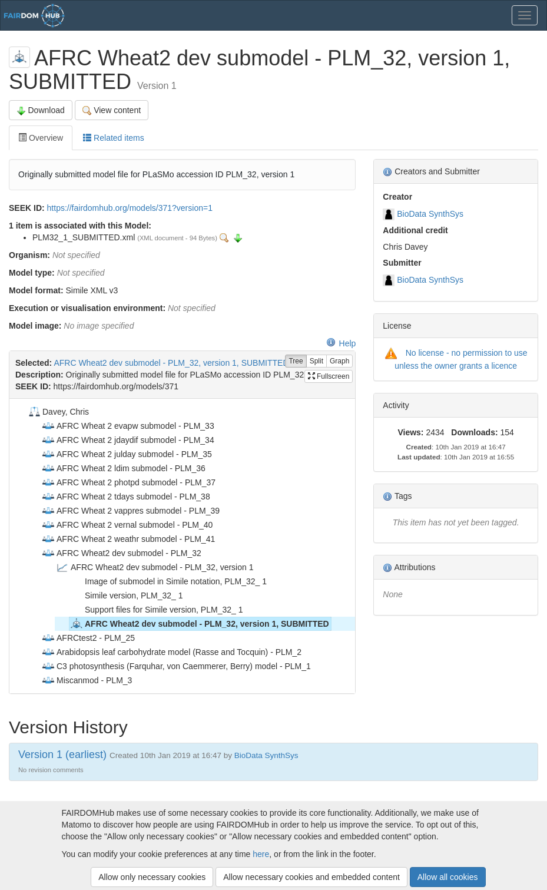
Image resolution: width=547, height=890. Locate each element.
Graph (339, 361)
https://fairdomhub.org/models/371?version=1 (130, 208)
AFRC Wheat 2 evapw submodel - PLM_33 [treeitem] (127, 426)
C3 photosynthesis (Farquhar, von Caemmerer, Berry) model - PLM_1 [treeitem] (176, 666)
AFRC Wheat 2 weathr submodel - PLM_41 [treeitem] (128, 539)
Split (316, 361)
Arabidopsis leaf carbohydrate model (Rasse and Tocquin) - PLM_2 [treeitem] (171, 652)
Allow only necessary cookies (151, 877)
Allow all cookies (447, 877)
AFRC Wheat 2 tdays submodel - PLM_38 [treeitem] (125, 496)
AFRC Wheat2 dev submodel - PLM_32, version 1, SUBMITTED (171, 363)
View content (111, 110)
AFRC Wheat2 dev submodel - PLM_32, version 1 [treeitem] (154, 567)
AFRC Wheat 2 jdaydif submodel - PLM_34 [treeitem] (127, 440)
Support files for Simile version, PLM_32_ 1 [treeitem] (156, 610)
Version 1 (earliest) (62, 754)
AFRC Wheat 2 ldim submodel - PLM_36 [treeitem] (123, 468)
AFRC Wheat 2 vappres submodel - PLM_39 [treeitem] (130, 511)
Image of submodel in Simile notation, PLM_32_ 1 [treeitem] (168, 581)
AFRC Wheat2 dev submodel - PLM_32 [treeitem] (121, 553)
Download (40, 110)
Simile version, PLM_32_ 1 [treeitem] (126, 595)
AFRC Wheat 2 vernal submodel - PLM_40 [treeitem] (127, 525)
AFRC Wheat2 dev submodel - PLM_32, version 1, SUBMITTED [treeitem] (199, 624)
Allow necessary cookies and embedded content (311, 877)
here (261, 854)
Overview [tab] (40, 138)
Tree (296, 361)
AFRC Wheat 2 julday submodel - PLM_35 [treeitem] (126, 454)
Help (341, 343)
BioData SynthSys (430, 214)
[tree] (182, 546)
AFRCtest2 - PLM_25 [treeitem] (88, 638)
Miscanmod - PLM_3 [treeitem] (86, 680)
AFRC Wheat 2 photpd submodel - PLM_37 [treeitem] (128, 482)
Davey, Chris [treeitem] (58, 412)
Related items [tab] (113, 138)
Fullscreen (329, 376)
